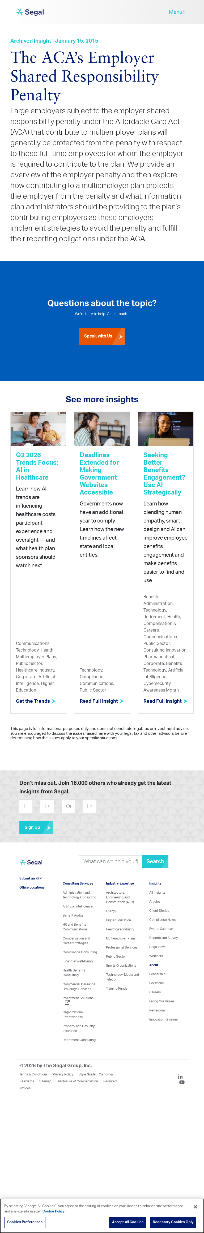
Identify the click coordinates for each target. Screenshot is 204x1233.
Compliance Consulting (80, 952)
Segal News (157, 947)
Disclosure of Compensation (77, 1081)
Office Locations (31, 887)
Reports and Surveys (164, 937)
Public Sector (116, 956)
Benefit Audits (73, 915)
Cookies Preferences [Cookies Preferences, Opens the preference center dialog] (24, 1222)
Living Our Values (162, 1001)
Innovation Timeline (163, 1019)
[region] (102, 1215)
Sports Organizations (121, 965)
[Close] (195, 1207)
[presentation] (128, 806)
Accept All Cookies (127, 1222)
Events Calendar (161, 928)
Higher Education (118, 920)
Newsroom (157, 1010)
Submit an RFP (30, 878)
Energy (111, 911)
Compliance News (162, 919)
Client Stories (159, 910)
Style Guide (87, 1074)
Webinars (156, 956)
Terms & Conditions (33, 1074)
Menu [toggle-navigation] (177, 12)
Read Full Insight (102, 701)
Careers (155, 992)
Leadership (157, 974)
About (153, 965)
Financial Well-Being (78, 961)
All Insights (157, 892)
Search (155, 861)
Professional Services (122, 947)
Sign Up (39, 827)
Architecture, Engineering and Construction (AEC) (120, 897)
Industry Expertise (120, 883)
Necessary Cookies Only (173, 1222)
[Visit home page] (30, 865)
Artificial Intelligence (78, 906)
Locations (156, 983)
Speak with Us (104, 336)
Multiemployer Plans (120, 938)
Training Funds (116, 988)
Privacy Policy (63, 1074)
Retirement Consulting (79, 1040)
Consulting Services (78, 883)
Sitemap (45, 1081)
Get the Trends (36, 701)
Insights (155, 883)
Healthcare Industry (120, 929)
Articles (154, 901)
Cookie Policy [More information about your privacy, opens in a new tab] (53, 1211)
